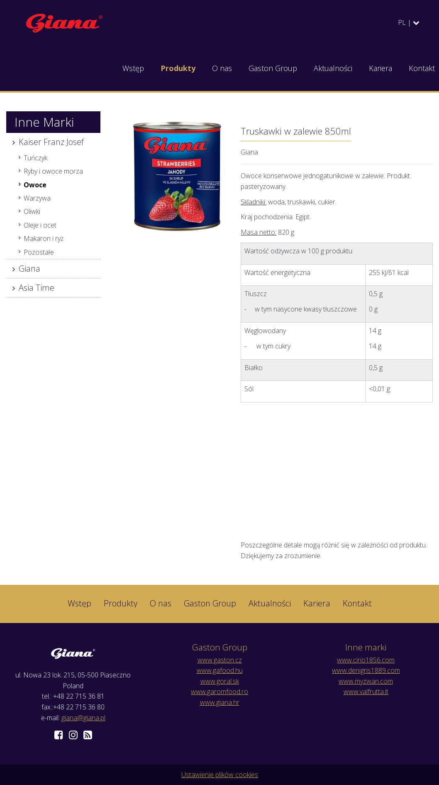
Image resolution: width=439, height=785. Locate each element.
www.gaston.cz (220, 660)
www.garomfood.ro (219, 691)
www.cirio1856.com (366, 660)
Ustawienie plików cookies (219, 774)
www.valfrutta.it (366, 691)
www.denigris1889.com (366, 670)
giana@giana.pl (83, 717)
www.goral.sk (219, 681)
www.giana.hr (219, 702)
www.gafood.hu (220, 670)
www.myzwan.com (366, 681)
